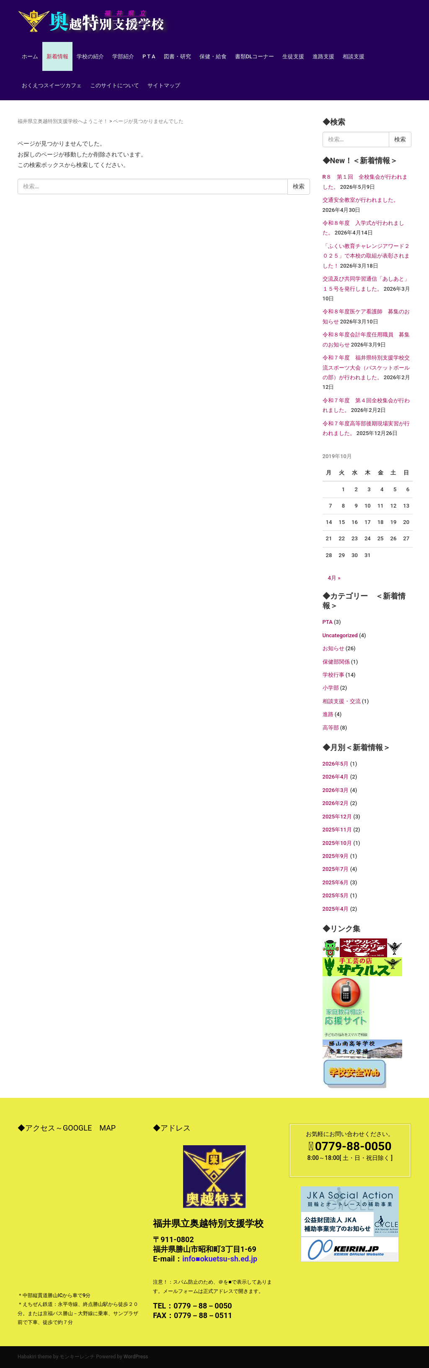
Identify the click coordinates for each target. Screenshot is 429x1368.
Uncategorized (340, 635)
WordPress (136, 1357)
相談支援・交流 (342, 701)
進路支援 (323, 56)
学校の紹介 (90, 56)
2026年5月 (336, 764)
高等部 (331, 727)
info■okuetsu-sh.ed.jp (219, 1258)
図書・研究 (177, 56)
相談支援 (353, 56)
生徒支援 (293, 56)
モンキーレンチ (77, 1357)
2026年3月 (336, 790)
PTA (328, 622)
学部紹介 (123, 56)
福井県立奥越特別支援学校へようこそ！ (63, 121)
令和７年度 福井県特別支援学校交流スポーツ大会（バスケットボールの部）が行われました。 (366, 367)
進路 (328, 714)
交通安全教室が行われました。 (361, 200)
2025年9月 (336, 856)
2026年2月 (336, 803)
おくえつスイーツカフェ (52, 85)
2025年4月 (336, 909)
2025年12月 (337, 816)
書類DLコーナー (254, 56)
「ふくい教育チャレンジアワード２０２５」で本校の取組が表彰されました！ (366, 256)
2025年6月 (336, 882)
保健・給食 (213, 56)
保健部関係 (336, 662)
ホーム (30, 56)
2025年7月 (336, 869)
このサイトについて (114, 85)
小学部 (331, 688)
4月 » (334, 578)
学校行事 (333, 675)
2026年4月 (336, 777)
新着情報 (57, 56)
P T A (148, 56)
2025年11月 (337, 829)
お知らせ (333, 648)
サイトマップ (163, 85)
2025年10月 (337, 843)
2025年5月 (336, 895)
